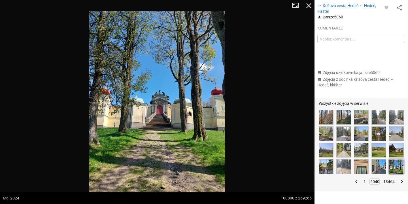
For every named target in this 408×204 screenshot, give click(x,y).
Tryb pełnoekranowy (297, 5)
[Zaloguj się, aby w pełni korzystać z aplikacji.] (386, 7)
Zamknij (308, 5)
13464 (389, 181)
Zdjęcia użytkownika (348, 72)
